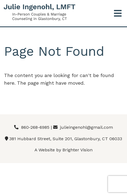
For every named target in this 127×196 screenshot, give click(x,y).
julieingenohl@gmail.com (86, 127)
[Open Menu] (118, 14)
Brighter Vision (77, 149)
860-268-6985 (35, 127)
